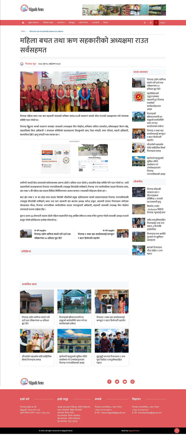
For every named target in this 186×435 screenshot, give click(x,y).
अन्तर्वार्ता (95, 22)
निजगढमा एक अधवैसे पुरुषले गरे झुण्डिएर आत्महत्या (156, 235)
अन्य (28, 28)
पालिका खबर (48, 22)
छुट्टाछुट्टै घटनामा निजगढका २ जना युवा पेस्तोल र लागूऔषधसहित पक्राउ (111, 361)
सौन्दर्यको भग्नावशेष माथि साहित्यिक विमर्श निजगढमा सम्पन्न (37, 359)
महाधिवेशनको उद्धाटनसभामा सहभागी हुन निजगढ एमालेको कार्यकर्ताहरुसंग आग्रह (155, 102)
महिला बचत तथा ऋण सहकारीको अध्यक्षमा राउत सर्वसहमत (46, 31)
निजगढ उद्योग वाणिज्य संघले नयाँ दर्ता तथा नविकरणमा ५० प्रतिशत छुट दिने (36, 321)
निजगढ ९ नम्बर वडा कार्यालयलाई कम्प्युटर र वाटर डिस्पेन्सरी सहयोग (111, 320)
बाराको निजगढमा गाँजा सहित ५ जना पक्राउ (155, 249)
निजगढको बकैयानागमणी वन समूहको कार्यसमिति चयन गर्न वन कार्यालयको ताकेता (73, 321)
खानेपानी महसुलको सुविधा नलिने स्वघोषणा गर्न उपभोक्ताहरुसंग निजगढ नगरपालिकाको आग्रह (73, 361)
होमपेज (23, 31)
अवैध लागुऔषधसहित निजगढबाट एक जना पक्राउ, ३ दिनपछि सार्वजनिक (156, 223)
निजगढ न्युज (30, 65)
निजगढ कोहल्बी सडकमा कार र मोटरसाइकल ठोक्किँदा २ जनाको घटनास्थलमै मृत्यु (155, 194)
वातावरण (61, 22)
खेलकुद (72, 22)
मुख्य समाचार (33, 22)
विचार (105, 22)
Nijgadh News (133, 431)
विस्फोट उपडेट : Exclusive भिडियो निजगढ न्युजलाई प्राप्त (156, 208)
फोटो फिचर (83, 22)
